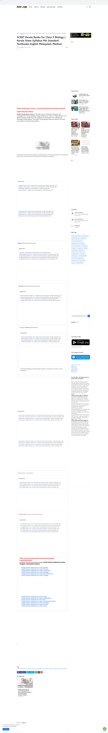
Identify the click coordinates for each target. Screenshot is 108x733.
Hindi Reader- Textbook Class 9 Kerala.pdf (27, 215)
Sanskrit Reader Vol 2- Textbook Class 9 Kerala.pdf (28, 211)
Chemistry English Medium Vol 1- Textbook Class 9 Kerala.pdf (32, 300)
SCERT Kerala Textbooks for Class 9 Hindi (34, 596)
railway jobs (74, 260)
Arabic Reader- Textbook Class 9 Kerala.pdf (27, 188)
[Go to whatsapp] (104, 729)
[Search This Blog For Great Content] (79, 316)
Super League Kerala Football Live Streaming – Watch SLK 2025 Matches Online (85, 149)
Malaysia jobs (85, 235)
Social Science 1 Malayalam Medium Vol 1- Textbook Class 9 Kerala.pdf (34, 415)
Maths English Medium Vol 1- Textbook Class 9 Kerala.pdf (31, 485)
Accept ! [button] (6, 729)
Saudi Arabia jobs (76, 245)
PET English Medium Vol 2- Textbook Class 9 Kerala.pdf (32, 530)
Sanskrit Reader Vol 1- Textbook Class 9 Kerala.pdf (28, 190)
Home (18, 34)
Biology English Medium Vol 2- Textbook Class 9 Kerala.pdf (31, 258)
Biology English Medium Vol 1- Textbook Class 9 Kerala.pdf (31, 257)
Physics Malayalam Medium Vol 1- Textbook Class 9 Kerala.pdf (34, 336)
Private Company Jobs (77, 240)
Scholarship (84, 245)
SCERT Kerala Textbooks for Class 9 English (35, 575)
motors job (74, 255)
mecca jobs (74, 250)
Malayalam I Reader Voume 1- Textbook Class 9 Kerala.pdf (30, 185)
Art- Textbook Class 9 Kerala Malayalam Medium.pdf (31, 531)
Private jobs (74, 243)
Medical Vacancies (75, 365)
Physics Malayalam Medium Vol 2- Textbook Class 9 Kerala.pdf (34, 338)
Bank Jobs (73, 366)
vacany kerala (80, 262)
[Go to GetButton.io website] (104, 731)
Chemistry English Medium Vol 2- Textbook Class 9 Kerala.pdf (32, 298)
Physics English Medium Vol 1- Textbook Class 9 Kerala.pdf (33, 340)
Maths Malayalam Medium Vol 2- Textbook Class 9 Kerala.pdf (32, 484)
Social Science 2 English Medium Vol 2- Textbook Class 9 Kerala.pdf (33, 445)
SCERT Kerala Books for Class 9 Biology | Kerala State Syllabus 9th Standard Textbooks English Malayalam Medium (24, 692)
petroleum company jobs (77, 257)
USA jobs (85, 248)
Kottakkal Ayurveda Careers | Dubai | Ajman (84, 95)
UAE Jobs (79, 248)
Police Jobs (83, 238)
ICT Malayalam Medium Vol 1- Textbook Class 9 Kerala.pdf (33, 523)
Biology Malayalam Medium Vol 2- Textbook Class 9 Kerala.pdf (32, 255)
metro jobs (81, 250)
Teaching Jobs (74, 369)
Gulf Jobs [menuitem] (42, 7)
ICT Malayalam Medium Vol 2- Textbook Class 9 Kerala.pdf (33, 525)
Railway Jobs (74, 370)
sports (73, 262)
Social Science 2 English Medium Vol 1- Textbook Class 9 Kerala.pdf (33, 444)
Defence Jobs (74, 367)
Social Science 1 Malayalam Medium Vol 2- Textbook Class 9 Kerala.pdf (34, 416)
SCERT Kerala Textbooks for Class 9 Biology (35, 572)
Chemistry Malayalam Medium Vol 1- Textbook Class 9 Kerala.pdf (33, 295)
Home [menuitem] (30, 7)
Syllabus (74, 248)
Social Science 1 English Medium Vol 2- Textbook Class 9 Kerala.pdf (33, 419)
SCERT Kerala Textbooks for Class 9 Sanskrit (35, 603)
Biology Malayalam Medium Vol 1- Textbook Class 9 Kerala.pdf (32, 254)
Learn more (13, 726)
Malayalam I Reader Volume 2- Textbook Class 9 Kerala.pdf (30, 187)
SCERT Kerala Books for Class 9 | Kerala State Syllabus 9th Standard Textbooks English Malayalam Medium (43, 34)
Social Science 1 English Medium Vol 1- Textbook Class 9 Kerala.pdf (33, 418)
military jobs (75, 253)
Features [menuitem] (36, 7)
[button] (87, 7)
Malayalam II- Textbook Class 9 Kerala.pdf (27, 252)
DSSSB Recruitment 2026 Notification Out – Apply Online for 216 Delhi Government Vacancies (85, 132)
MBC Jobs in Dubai (76, 235)
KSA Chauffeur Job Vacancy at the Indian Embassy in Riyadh (84, 101)
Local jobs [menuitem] (59, 7)
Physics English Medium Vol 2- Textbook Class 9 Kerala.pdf (33, 341)
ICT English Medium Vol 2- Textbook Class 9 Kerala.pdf (32, 528)
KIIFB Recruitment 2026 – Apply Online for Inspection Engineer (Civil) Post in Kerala (75, 132)
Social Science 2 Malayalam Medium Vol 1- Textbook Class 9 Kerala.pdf (34, 441)
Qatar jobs (81, 243)
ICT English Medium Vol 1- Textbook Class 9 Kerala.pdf (32, 527)
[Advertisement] (54, 21)
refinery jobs (82, 260)
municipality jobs (82, 255)
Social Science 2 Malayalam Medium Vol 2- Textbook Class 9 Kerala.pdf (34, 442)
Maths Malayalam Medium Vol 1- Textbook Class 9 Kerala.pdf (32, 482)
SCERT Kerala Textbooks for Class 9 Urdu (34, 606)
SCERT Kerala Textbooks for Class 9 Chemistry (36, 571)
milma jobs (82, 253)
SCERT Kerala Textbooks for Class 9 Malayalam (36, 598)
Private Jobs (74, 371)
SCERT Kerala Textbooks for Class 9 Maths (35, 567)
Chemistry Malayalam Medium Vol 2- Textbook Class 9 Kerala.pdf (33, 297)
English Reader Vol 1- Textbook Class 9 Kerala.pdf (28, 212)
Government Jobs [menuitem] (51, 7)
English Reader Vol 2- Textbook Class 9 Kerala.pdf (28, 214)
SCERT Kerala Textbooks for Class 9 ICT (34, 600)
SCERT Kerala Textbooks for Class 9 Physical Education (39, 601)
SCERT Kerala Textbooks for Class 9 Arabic (35, 604)
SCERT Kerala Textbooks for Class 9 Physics (35, 569)
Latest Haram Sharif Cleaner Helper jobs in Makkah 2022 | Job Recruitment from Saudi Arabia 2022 (84, 109)
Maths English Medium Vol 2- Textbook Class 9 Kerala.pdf (31, 487)
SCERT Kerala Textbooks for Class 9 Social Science (37, 574)
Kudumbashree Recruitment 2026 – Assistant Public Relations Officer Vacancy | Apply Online (75, 150)
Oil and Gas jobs (75, 238)
